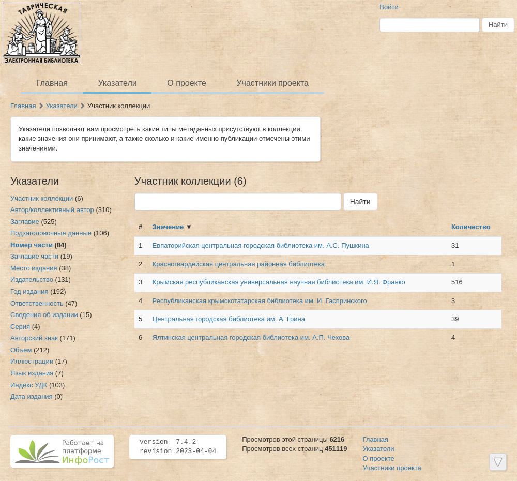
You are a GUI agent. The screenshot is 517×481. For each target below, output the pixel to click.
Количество (471, 227)
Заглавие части (34, 256)
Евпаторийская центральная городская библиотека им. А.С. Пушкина (261, 245)
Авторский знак (34, 338)
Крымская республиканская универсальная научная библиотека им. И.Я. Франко (279, 282)
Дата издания (31, 396)
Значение (168, 227)
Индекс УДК (28, 385)
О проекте (186, 83)
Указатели (117, 83)
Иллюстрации (31, 361)
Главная (52, 83)
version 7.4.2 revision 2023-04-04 (178, 447)
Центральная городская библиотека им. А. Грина (229, 319)
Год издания (29, 291)
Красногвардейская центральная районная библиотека (239, 264)
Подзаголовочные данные (51, 233)
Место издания (33, 268)
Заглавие (24, 222)
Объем (21, 350)
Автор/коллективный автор (52, 210)
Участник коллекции (41, 198)
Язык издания (31, 373)
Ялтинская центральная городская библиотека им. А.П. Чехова (251, 337)
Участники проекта (272, 83)
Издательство (31, 279)
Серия (20, 326)
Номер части (31, 245)
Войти (388, 7)
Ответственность (37, 303)
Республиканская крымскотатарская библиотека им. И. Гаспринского (260, 301)
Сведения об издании (44, 315)
